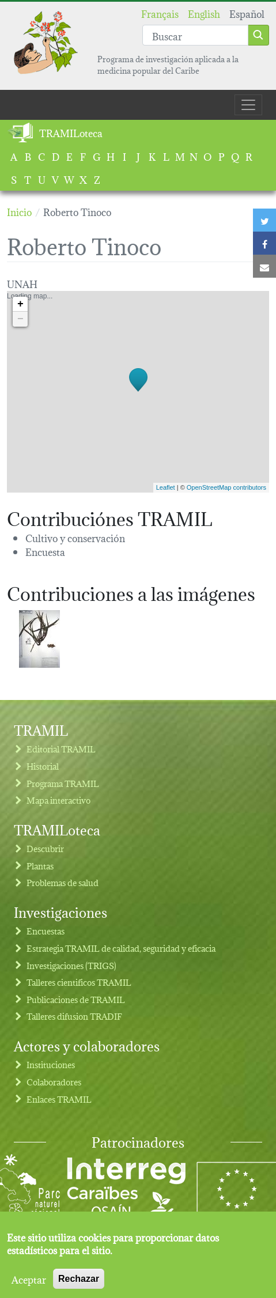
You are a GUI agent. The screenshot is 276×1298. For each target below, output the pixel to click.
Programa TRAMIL (63, 783)
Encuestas (46, 930)
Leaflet (165, 487)
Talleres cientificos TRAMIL (79, 982)
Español (246, 13)
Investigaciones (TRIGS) (71, 965)
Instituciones (51, 1064)
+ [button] (20, 304)
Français (160, 13)
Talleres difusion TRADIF (74, 1016)
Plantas (40, 865)
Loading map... (136, 391)
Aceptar (29, 1283)
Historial (43, 766)
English (204, 13)
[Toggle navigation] (248, 104)
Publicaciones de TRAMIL (76, 999)
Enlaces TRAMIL (59, 1099)
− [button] (20, 319)
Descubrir (45, 848)
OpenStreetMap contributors (226, 487)
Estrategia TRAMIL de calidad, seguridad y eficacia (121, 948)
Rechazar (78, 1283)
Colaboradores (54, 1081)
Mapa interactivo (58, 800)
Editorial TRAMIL (61, 748)
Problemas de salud (63, 882)
